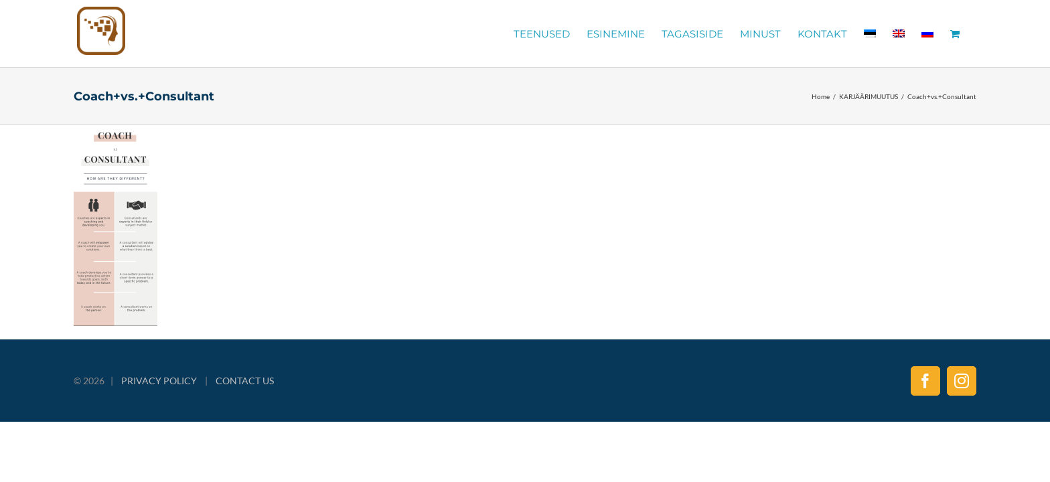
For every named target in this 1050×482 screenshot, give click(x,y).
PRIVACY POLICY (159, 380)
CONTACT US (245, 380)
